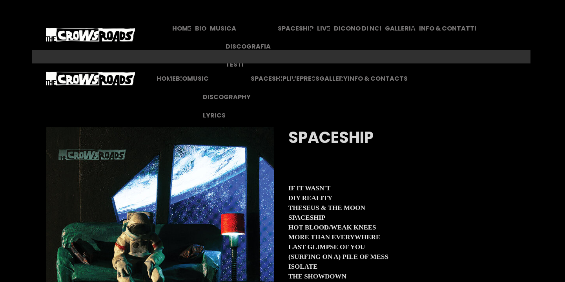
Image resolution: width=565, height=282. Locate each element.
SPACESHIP (295, 28)
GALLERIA (400, 28)
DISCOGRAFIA (248, 46)
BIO (200, 28)
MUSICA (223, 28)
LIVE (323, 28)
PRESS (309, 78)
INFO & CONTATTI (447, 28)
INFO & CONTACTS (378, 78)
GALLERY (333, 78)
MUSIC (198, 78)
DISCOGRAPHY (227, 96)
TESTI (235, 64)
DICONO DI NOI (357, 28)
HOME (181, 28)
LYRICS (214, 115)
